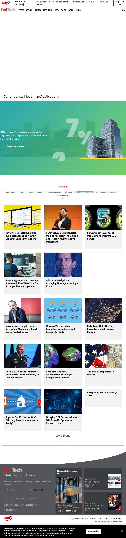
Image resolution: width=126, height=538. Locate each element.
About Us (7, 495)
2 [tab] (62, 74)
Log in (123, 10)
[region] (63, 531)
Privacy (29, 495)
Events (70, 10)
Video (57, 10)
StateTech (32, 519)
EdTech (19, 519)
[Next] (121, 37)
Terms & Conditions (43, 495)
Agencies (29, 10)
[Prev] (5, 37)
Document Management (105, 204)
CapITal (63, 10)
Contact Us (18, 495)
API (21, 204)
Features (38, 10)
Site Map (7, 498)
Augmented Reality (53, 204)
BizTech (8, 519)
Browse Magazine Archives (92, 524)
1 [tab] (58, 74)
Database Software (85, 204)
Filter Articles (63, 198)
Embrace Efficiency (25, 64)
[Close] (122, 531)
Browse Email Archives (90, 500)
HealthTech (10, 524)
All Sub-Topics (10, 204)
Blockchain (69, 204)
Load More (63, 452)
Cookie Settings (93, 531)
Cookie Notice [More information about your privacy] (52, 535)
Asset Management (34, 204)
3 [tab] (66, 74)
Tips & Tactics (47, 10)
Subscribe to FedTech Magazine (94, 518)
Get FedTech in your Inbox (92, 494)
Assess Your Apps (15, 157)
